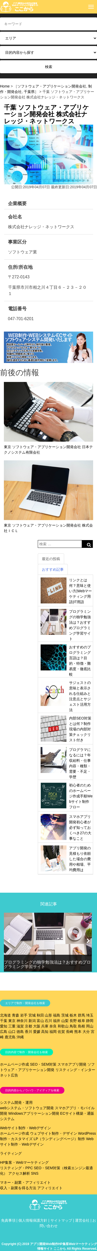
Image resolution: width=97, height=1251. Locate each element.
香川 (28, 1032)
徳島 (20, 1032)
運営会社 (82, 1220)
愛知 (3, 1026)
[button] (8, 940)
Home (5, 86)
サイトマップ (61, 1220)
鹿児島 (10, 1037)
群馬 (81, 1015)
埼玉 (89, 1015)
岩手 (23, 1015)
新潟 (32, 1021)
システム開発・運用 (16, 1102)
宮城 (32, 1015)
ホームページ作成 (14, 1064)
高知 (44, 1032)
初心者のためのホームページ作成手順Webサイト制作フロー (81, 796)
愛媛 (36, 1032)
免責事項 (8, 1220)
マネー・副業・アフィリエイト (25, 1182)
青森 (15, 1015)
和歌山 (63, 1026)
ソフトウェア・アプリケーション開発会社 (51, 86)
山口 (12, 1032)
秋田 (40, 1015)
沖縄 (20, 1037)
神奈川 (22, 1021)
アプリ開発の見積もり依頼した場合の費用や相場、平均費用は (80, 859)
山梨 (65, 1021)
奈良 (53, 1026)
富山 (40, 1021)
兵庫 (44, 1026)
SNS (35, 1173)
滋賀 (20, 1026)
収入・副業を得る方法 (18, 1188)
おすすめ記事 (53, 569)
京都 (28, 1026)
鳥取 (73, 1026)
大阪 (36, 1026)
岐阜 (81, 1021)
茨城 (65, 1015)
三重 (12, 1026)
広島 (3, 1032)
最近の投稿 (51, 559)
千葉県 (29, 92)
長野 (73, 1021)
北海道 (5, 1015)
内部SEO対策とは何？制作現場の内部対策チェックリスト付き (80, 729)
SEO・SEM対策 (43, 1064)
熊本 (77, 1032)
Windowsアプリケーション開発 (33, 1113)
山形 (48, 1015)
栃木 (73, 1015)
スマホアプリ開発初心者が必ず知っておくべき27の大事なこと (80, 827)
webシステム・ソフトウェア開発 (27, 1108)
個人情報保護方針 (32, 1220)
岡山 (89, 1026)
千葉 (3, 1021)
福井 (56, 1021)
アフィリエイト (50, 1188)
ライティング (11, 1153)
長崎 (69, 1032)
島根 (81, 1026)
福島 (56, 1015)
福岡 (53, 1032)
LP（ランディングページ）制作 (59, 1139)
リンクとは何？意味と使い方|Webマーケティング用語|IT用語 (80, 591)
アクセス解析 (19, 1173)
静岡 (89, 1021)
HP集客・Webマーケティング (24, 1162)
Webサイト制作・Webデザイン (25, 1128)
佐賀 (61, 1032)
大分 (86, 1032)
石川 (48, 1021)
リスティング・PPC (16, 1168)
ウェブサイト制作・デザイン (53, 1133)
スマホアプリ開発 (71, 1064)
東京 (12, 1021)
